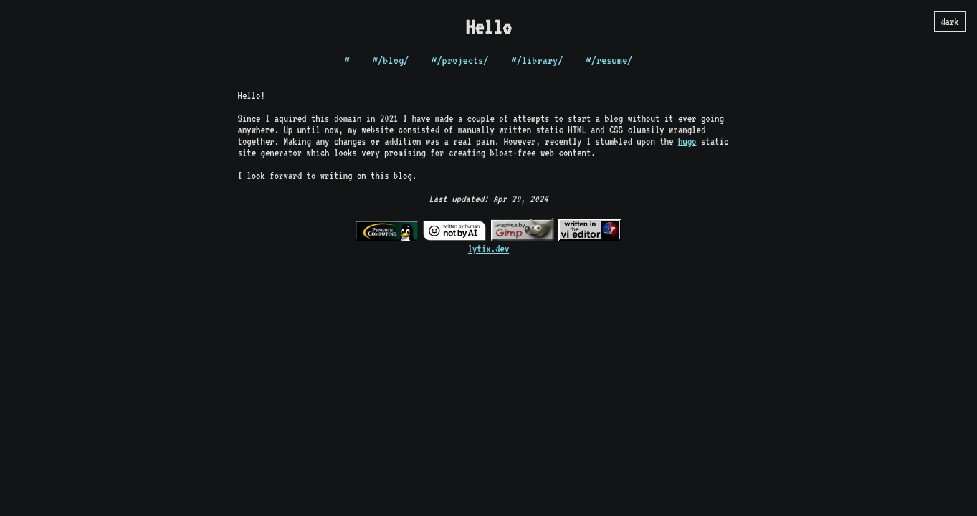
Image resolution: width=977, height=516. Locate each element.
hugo (687, 141)
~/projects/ (460, 60)
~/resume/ (609, 60)
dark (949, 21)
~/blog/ (391, 60)
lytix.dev (489, 248)
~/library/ (537, 60)
